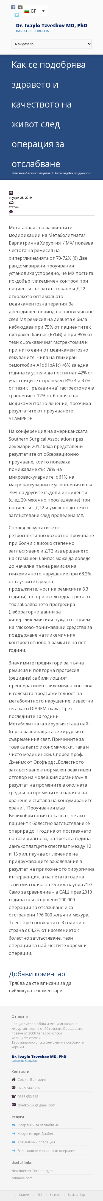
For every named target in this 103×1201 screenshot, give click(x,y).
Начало (16, 173)
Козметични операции (36, 1142)
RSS (39, 1194)
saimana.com (22, 1178)
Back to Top (76, 1194)
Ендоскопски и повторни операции (47, 1150)
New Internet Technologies (32, 1170)
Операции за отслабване (38, 1125)
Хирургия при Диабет (35, 1133)
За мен (55, 1194)
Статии (31, 173)
